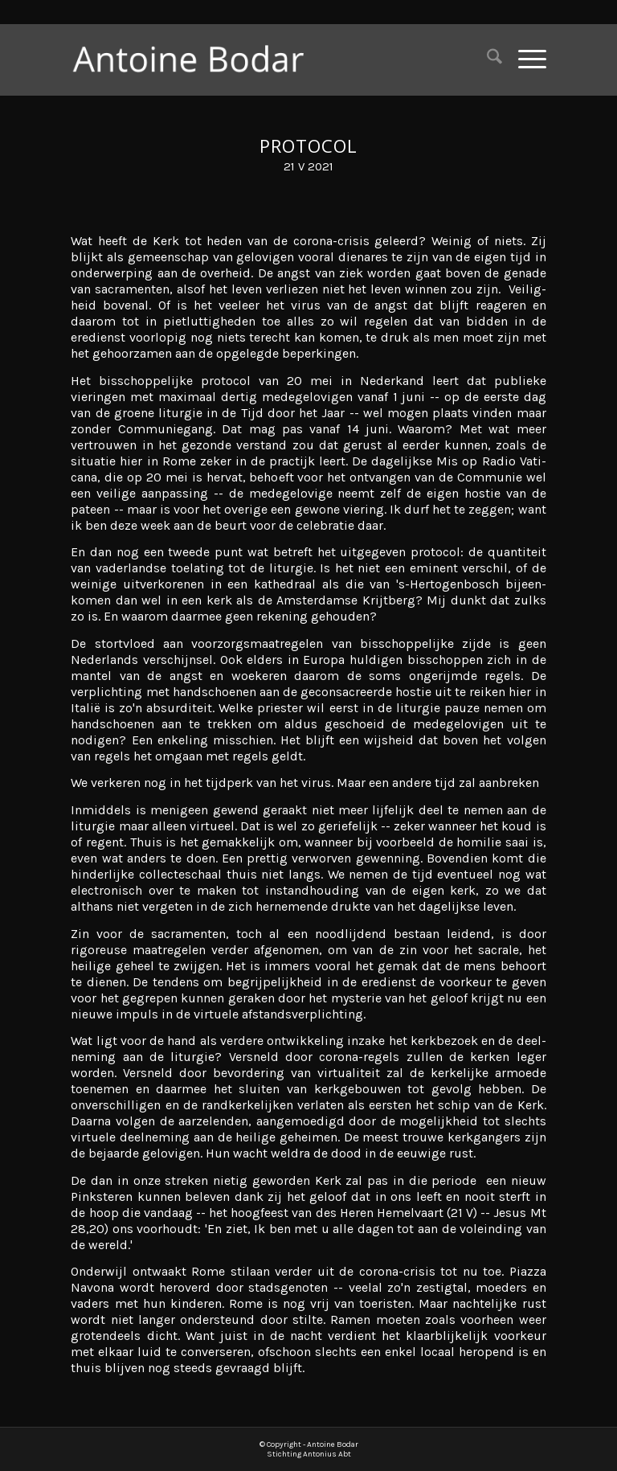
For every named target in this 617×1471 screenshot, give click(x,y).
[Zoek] (486, 59)
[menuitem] (486, 59)
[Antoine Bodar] (197, 59)
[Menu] (524, 59)
